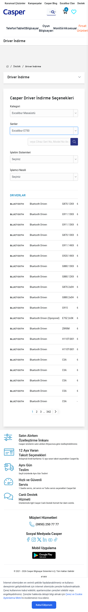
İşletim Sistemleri (20, 152)
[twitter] (39, 539)
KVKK (44, 577)
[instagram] (34, 539)
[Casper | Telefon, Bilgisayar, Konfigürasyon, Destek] (19, 13)
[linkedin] (45, 539)
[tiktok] (56, 539)
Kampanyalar (35, 3)
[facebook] (28, 539)
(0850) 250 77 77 (44, 524)
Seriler (14, 124)
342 (48, 411)
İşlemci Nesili (18, 170)
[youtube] (50, 539)
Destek (81, 3)
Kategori (15, 106)
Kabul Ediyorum (44, 605)
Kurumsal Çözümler (15, 3)
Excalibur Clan (67, 3)
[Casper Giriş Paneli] (82, 12)
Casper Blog (51, 3)
